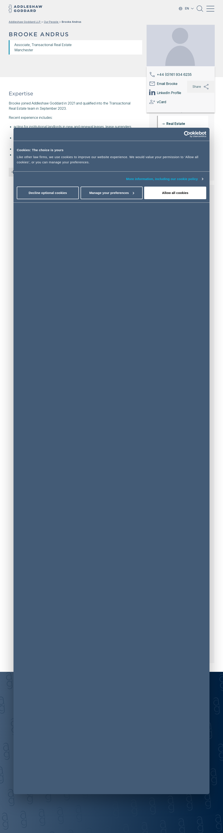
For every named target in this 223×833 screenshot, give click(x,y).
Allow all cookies (175, 193)
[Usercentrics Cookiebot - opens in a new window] (187, 134)
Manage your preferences (111, 193)
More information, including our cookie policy (162, 179)
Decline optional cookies (48, 193)
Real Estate (175, 123)
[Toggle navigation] (210, 8)
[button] (199, 10)
